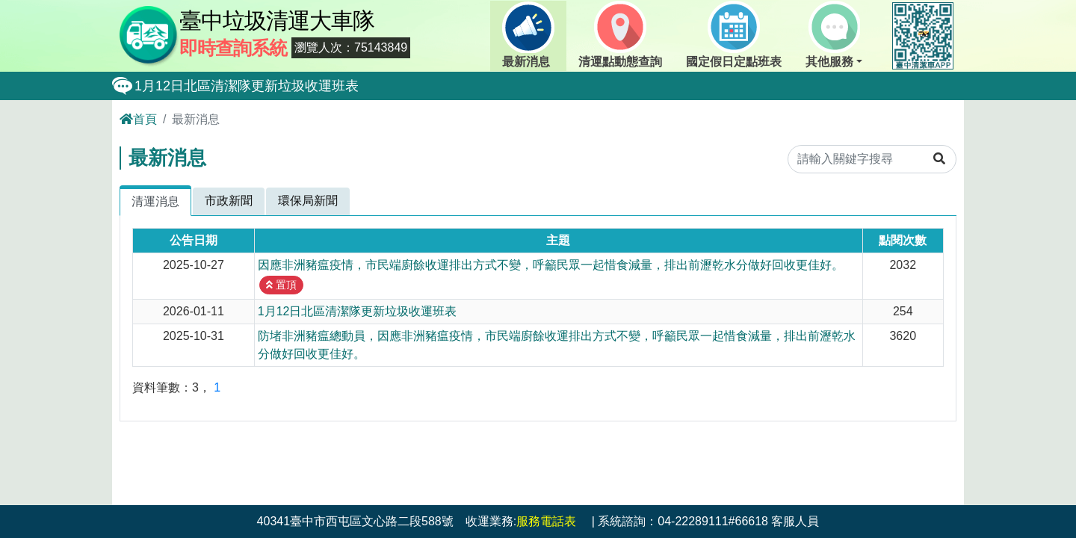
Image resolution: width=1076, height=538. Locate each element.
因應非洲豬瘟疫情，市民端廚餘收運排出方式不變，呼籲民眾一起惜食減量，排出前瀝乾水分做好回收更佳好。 (551, 265)
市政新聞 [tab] (229, 200)
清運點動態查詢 (620, 34)
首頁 (138, 119)
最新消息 (528, 34)
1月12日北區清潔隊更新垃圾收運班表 (246, 85)
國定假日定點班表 (734, 34)
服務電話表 (546, 521)
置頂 (281, 285)
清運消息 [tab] (155, 201)
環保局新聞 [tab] (308, 200)
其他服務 (833, 34)
